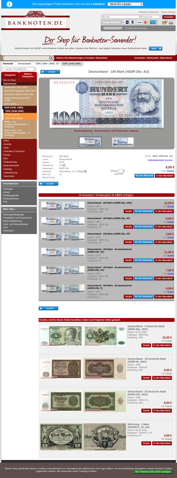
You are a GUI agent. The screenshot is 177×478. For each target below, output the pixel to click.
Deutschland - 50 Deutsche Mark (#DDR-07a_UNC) (146, 393)
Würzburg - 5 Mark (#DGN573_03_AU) (138, 426)
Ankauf (6, 192)
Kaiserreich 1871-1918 (15, 87)
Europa (6, 155)
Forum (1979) (12, 114)
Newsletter (102, 58)
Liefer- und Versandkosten (15, 224)
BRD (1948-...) (11, 104)
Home (59, 58)
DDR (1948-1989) (69, 63)
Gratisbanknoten (11, 198)
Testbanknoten (10, 162)
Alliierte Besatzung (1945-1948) (17, 99)
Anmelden (139, 58)
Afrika (6, 140)
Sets (5, 158)
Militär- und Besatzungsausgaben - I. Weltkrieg (17, 124)
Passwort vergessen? (149, 12)
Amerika (7, 144)
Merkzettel (152, 58)
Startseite (8, 63)
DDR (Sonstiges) (14, 118)
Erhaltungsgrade (11, 195)
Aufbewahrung (10, 172)
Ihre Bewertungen (74, 58)
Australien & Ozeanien (14, 151)
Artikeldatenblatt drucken (160, 160)
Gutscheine (8, 176)
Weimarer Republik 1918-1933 (19, 90)
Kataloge (7, 169)
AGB (5, 227)
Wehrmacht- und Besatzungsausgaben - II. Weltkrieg (17, 133)
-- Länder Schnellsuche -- (19, 69)
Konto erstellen (168, 12)
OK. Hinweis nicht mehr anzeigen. (153, 471)
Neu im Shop (9, 80)
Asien (6, 148)
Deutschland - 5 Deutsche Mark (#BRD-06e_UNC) (146, 328)
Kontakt (90, 58)
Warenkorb (166, 58)
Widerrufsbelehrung (12, 221)
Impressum (8, 230)
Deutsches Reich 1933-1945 (18, 94)
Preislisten (8, 189)
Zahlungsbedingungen (13, 214)
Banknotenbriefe (11, 165)
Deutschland (24, 63)
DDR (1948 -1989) (45, 63)
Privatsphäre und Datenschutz (17, 218)
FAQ (5, 202)
